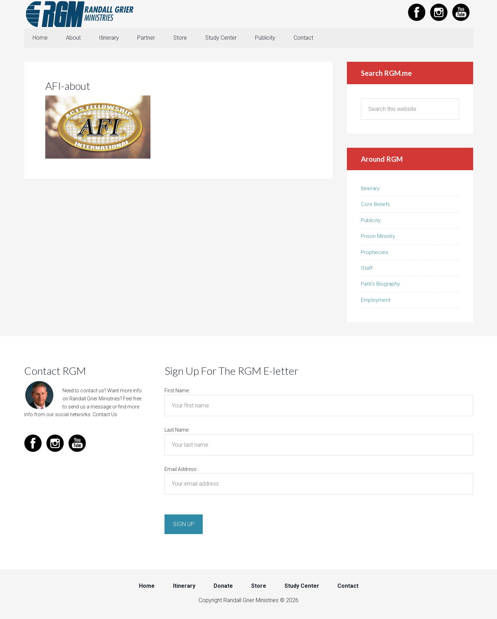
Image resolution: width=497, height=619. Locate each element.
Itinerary (370, 188)
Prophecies (374, 252)
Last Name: (176, 430)
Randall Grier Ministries (80, 14)
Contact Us (105, 414)
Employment (375, 300)
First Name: (177, 390)
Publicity (371, 220)
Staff (366, 268)
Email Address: (180, 469)
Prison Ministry (378, 236)
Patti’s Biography (380, 284)
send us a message (89, 407)
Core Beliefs (375, 204)
